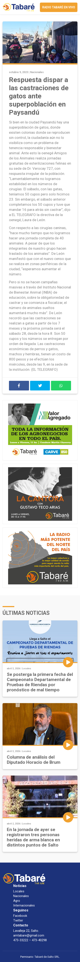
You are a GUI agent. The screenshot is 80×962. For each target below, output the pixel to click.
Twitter (18, 920)
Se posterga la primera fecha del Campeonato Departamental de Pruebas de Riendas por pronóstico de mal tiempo (40, 682)
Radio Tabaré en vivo (58, 7)
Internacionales (24, 905)
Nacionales (37, 72)
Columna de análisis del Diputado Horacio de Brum (33, 760)
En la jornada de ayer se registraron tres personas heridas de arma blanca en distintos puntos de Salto (33, 837)
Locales (26, 668)
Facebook (20, 916)
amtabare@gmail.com (28, 935)
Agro (16, 901)
